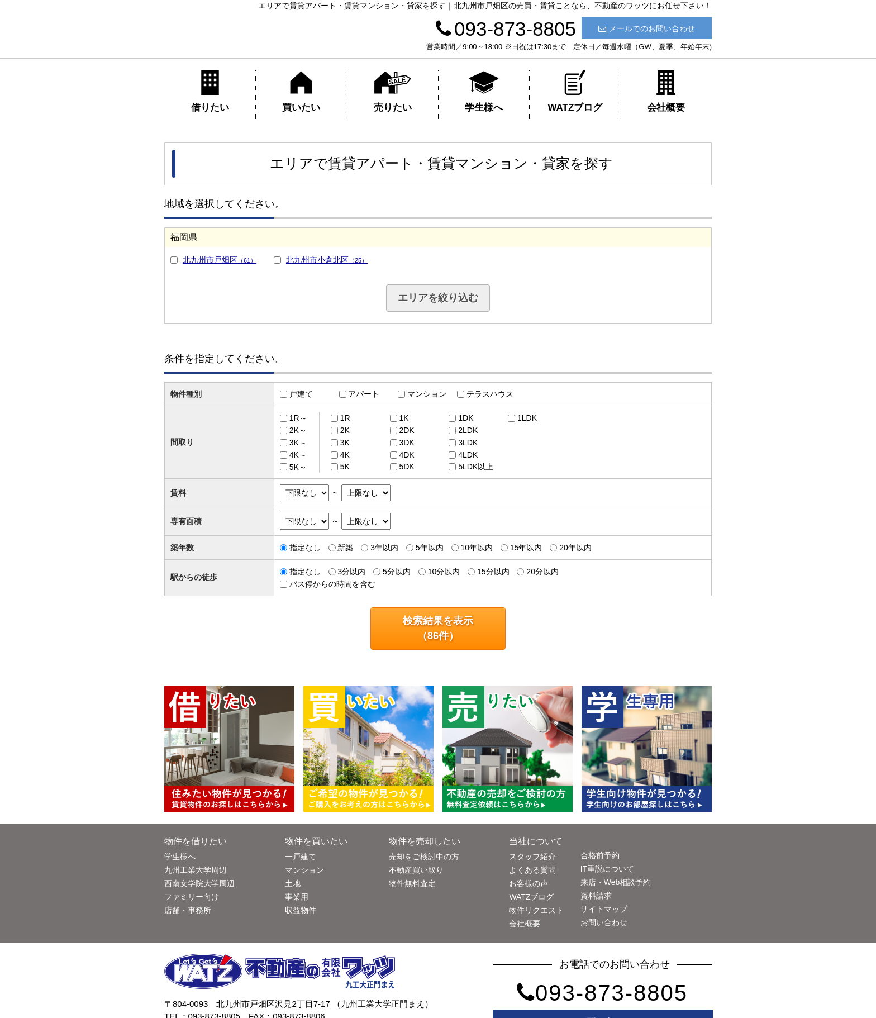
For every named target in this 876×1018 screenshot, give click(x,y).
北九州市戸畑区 (219, 259)
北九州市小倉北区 (327, 259)
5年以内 (430, 547)
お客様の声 (528, 883)
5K (345, 466)
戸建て (301, 393)
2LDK (468, 430)
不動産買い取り (416, 869)
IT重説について (607, 868)
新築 (345, 547)
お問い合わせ (603, 922)
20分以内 (542, 571)
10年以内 (476, 547)
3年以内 (384, 547)
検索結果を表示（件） (438, 628)
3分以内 (351, 571)
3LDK (468, 442)
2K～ (298, 430)
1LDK (527, 417)
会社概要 (666, 91)
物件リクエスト (536, 910)
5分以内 (397, 571)
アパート (363, 393)
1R (345, 417)
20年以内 (575, 547)
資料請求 (596, 895)
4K (345, 454)
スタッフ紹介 (532, 856)
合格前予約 (600, 855)
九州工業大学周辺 (195, 869)
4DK (406, 454)
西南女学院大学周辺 (199, 883)
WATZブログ (575, 91)
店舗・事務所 (187, 910)
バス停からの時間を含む (332, 583)
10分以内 (444, 571)
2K (345, 430)
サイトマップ (603, 909)
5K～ (298, 466)
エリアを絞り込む (438, 297)
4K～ (298, 454)
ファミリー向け (191, 896)
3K (345, 442)
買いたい (301, 91)
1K (403, 417)
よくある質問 (532, 869)
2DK (406, 430)
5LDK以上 (475, 466)
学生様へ (484, 91)
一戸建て (300, 856)
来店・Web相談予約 (615, 882)
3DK (406, 442)
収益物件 (300, 910)
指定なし (305, 547)
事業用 (296, 896)
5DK (406, 466)
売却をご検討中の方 (424, 856)
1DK (465, 417)
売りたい (393, 91)
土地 (293, 883)
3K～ (298, 442)
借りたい (210, 91)
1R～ (298, 417)
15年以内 (526, 547)
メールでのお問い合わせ (646, 28)
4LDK (468, 454)
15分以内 (493, 571)
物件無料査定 (412, 883)
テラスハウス (489, 393)
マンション (426, 393)
